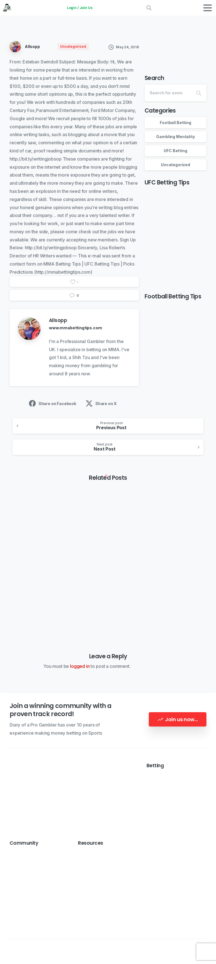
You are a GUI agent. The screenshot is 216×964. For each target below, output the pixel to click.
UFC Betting (175, 150)
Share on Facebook (52, 403)
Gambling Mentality (175, 136)
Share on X (101, 403)
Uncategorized (175, 164)
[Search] (168, 92)
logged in (80, 666)
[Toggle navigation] (207, 8)
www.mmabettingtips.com (75, 327)
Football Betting (175, 122)
